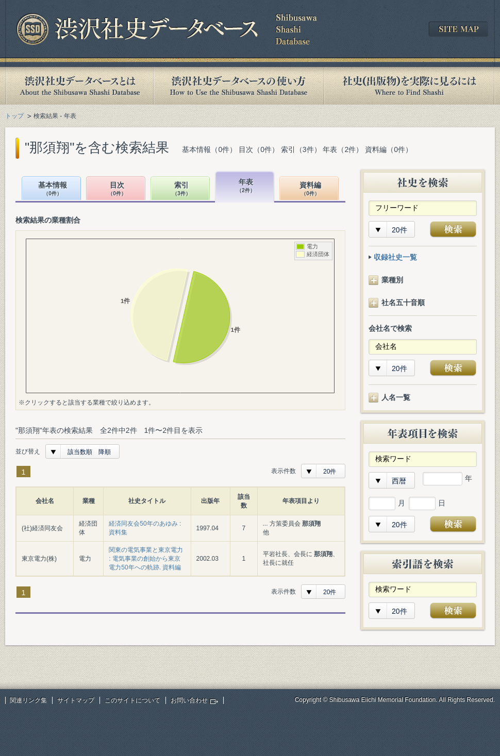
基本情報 (53, 189)
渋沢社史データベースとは (79, 86)
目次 (117, 189)
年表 (246, 186)
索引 (181, 189)
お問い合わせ (189, 700)
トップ (14, 116)
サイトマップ (75, 700)
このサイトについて (132, 700)
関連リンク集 (28, 700)
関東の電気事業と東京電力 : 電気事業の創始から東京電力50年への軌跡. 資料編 (146, 558)
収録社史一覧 (395, 257)
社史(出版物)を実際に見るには (409, 86)
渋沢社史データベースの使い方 (238, 86)
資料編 (310, 189)
